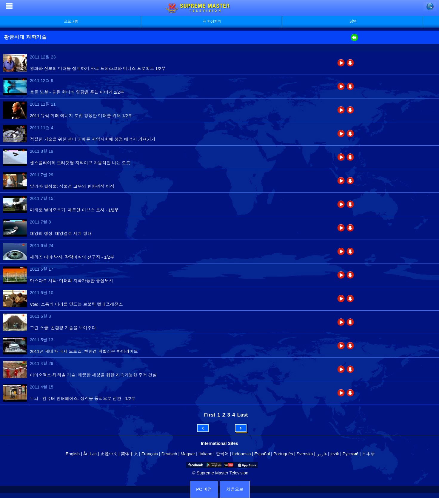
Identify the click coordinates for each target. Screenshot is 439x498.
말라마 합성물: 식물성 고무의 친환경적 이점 (72, 186)
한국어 (222, 453)
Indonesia (241, 453)
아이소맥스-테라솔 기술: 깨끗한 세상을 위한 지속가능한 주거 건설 (93, 375)
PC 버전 (204, 489)
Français (149, 453)
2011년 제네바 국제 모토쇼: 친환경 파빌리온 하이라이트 (84, 351)
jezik (334, 453)
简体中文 (129, 453)
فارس (321, 453)
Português (283, 453)
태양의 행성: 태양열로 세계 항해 (61, 233)
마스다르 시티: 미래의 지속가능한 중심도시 (71, 280)
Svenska (304, 453)
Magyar (188, 453)
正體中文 (109, 453)
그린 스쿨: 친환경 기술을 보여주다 (63, 328)
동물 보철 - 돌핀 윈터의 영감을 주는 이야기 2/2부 (77, 92)
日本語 (368, 453)
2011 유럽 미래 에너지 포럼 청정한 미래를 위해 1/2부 (81, 115)
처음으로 (235, 489)
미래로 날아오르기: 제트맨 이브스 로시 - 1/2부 (74, 210)
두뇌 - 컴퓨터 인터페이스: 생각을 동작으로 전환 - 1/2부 (82, 398)
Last (242, 415)
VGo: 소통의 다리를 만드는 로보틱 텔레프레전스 (76, 304)
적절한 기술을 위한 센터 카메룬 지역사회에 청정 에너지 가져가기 (92, 139)
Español (262, 453)
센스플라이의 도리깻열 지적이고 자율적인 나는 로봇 (80, 163)
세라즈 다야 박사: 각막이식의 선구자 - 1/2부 (72, 257)
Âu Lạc (90, 453)
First (209, 415)
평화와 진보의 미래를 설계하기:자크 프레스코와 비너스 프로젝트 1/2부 (98, 68)
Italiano (205, 453)
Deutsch (169, 453)
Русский (350, 453)
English (73, 453)
